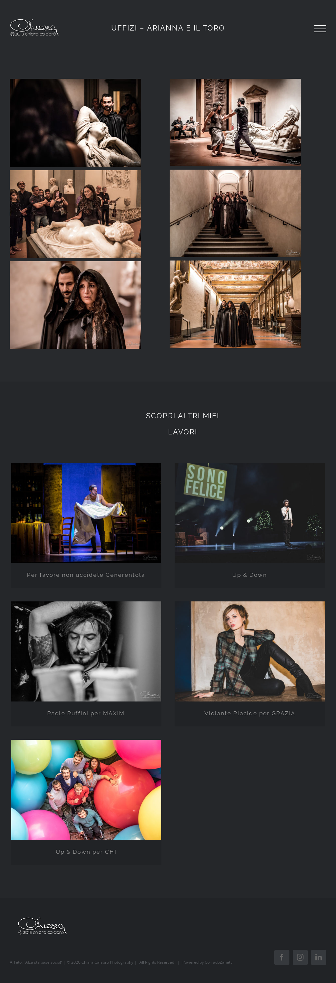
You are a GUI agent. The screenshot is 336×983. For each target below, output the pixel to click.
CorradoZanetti (219, 962)
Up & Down (249, 575)
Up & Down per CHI (86, 851)
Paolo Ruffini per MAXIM (86, 713)
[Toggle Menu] (320, 28)
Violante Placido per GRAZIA (249, 713)
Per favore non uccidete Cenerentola (86, 575)
